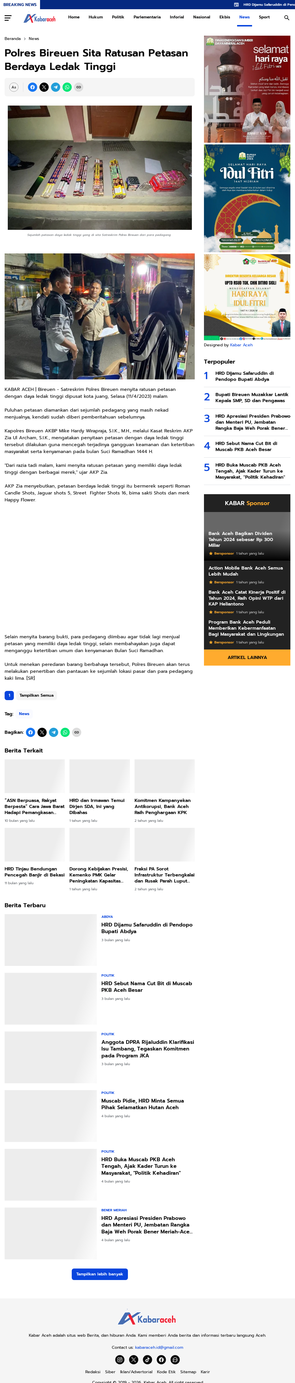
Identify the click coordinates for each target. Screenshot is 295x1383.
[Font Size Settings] (13, 87)
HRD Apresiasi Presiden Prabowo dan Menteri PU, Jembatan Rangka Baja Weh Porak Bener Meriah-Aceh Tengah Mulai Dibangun (147, 1225)
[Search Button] (287, 18)
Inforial (177, 17)
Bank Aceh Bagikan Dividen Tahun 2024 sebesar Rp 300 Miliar (241, 540)
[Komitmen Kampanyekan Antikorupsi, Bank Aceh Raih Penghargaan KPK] (165, 776)
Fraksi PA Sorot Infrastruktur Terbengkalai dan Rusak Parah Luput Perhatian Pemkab (164, 875)
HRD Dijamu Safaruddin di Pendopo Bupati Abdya (147, 928)
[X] (44, 87)
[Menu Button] (8, 18)
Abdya (107, 916)
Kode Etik (166, 1372)
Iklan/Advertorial (136, 1372)
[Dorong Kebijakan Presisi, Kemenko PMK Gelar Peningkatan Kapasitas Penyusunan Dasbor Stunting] (99, 845)
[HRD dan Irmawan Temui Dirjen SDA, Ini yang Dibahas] (99, 776)
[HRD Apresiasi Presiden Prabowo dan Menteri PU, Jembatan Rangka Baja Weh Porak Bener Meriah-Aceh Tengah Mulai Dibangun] (51, 1233)
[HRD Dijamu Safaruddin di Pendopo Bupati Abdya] (51, 940)
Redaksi (93, 1372)
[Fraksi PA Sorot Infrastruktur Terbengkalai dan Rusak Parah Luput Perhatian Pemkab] (165, 845)
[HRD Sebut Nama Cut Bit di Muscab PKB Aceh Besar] (51, 999)
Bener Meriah (114, 1210)
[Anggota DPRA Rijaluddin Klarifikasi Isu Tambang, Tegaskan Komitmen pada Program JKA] (51, 1057)
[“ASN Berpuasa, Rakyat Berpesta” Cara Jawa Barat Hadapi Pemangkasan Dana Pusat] (35, 776)
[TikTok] (147, 1359)
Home (74, 17)
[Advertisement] (100, 572)
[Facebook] (32, 87)
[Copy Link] (78, 87)
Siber (110, 1372)
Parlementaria (147, 17)
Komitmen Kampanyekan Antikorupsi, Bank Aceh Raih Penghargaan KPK (163, 806)
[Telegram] (55, 87)
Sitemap (188, 1372)
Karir (205, 1372)
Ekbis (225, 17)
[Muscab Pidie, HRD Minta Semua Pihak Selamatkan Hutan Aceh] (51, 1116)
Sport (264, 17)
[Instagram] (119, 1359)
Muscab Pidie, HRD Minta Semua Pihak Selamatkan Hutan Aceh (142, 1104)
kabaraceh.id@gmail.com (159, 1347)
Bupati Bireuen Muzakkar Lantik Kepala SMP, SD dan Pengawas (252, 398)
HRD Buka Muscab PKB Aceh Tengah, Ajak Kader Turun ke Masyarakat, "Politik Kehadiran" (141, 1166)
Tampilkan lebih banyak (99, 1274)
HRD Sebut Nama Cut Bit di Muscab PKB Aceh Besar (146, 987)
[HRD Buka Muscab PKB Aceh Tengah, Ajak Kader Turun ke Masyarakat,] (51, 1175)
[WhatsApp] (67, 87)
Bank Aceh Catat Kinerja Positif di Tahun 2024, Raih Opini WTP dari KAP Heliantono (247, 598)
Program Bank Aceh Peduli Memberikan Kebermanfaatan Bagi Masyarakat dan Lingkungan (246, 628)
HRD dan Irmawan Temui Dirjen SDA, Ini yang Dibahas (96, 806)
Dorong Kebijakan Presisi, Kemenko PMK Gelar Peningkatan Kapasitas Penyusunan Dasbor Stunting (98, 875)
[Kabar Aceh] (147, 1326)
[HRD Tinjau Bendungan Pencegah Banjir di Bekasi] (35, 845)
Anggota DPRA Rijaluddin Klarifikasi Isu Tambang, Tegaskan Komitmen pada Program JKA (147, 1049)
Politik (118, 17)
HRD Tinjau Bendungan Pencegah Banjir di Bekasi (35, 872)
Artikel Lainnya (247, 657)
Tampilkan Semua (37, 695)
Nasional (201, 17)
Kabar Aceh (241, 345)
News (244, 17)
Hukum (96, 17)
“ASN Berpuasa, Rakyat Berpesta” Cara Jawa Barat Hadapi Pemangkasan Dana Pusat (35, 806)
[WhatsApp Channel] (175, 1359)
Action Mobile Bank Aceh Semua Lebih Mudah (246, 571)
